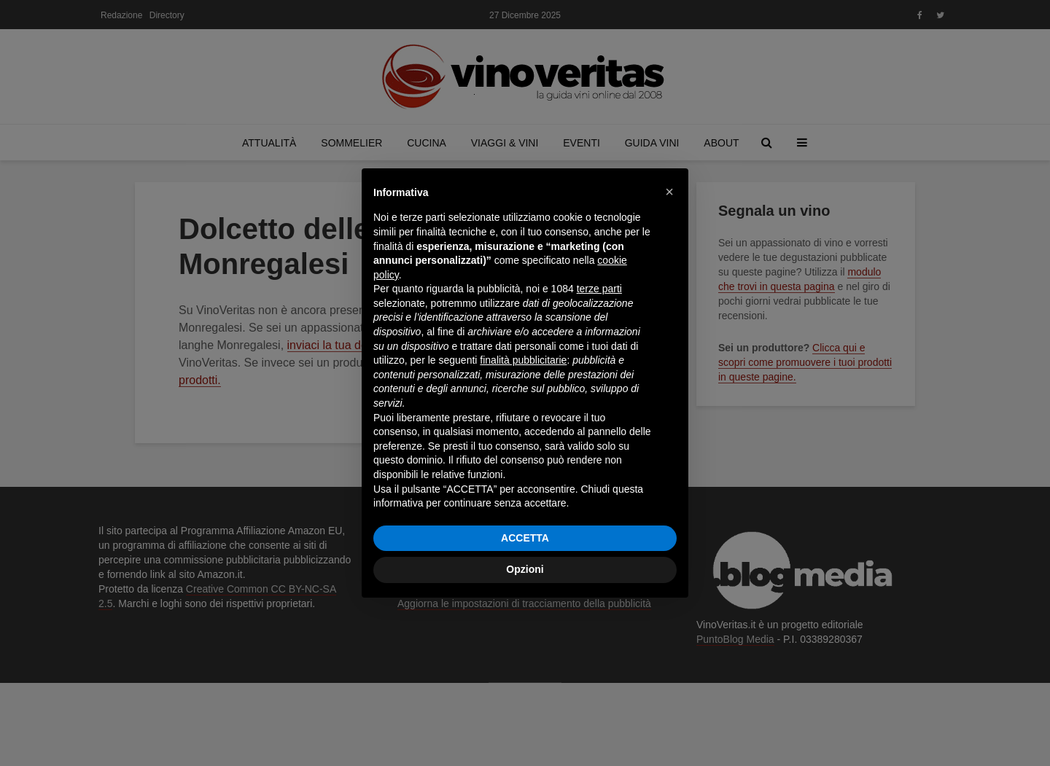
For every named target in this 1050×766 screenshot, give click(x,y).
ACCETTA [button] (525, 538)
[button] (669, 191)
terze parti (599, 288)
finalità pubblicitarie (523, 360)
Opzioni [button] (524, 569)
